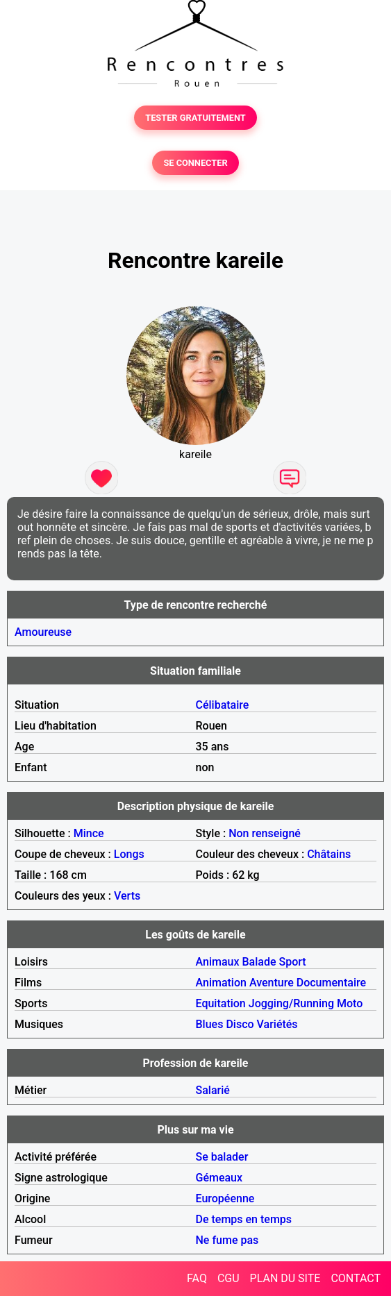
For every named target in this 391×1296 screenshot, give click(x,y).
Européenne (225, 1198)
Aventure (271, 982)
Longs (129, 854)
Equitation (221, 1003)
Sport (292, 961)
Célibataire (222, 705)
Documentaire (331, 982)
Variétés (277, 1024)
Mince (89, 833)
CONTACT (356, 1278)
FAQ (197, 1278)
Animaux (218, 961)
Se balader (222, 1156)
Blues (210, 1024)
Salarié (213, 1090)
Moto (350, 1003)
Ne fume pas (227, 1240)
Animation (221, 982)
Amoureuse (43, 632)
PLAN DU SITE (285, 1278)
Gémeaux (219, 1177)
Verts (127, 895)
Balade (259, 961)
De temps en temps (244, 1219)
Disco (239, 1024)
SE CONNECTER (195, 163)
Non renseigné (264, 833)
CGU (228, 1278)
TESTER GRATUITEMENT (195, 117)
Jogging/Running (291, 1003)
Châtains (329, 854)
